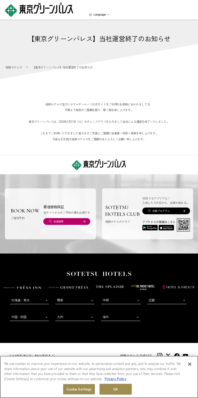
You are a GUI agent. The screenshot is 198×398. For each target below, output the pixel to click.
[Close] (189, 364)
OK (115, 389)
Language (100, 14)
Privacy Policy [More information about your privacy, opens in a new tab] (115, 378)
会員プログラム (161, 211)
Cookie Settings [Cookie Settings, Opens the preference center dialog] (79, 389)
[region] (99, 377)
